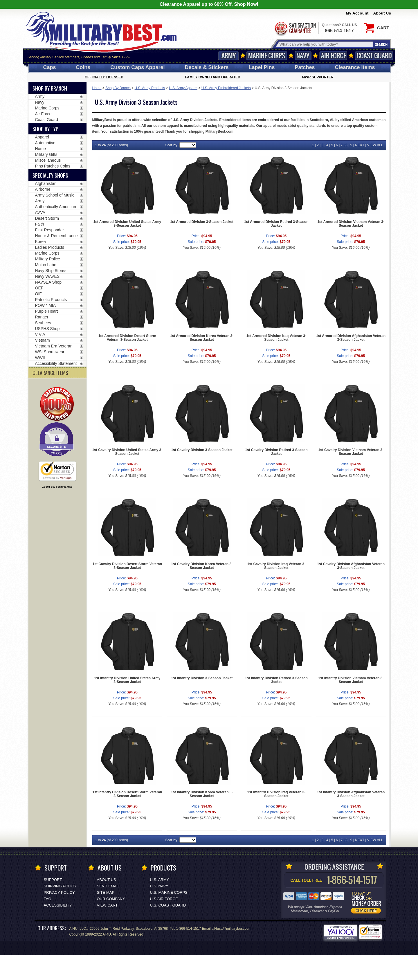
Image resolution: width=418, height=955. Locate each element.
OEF (39, 288)
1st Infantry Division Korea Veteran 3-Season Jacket (202, 794)
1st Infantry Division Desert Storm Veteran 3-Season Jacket (127, 794)
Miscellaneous (48, 160)
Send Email (108, 886)
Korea (40, 241)
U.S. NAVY (159, 886)
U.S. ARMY (159, 879)
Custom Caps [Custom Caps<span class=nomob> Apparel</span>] (137, 67)
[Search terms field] (325, 44)
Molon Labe (45, 264)
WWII (40, 357)
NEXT (359, 145)
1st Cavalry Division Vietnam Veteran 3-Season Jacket (350, 452)
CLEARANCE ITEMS (50, 372)
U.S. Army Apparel (183, 88)
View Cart (107, 905)
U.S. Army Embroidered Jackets (226, 88)
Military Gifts (46, 154)
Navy (303, 55)
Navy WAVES (47, 276)
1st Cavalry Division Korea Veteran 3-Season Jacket (202, 566)
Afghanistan (46, 183)
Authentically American (55, 206)
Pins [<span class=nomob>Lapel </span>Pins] (262, 67)
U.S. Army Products (150, 88)
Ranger (41, 317)
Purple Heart (46, 311)
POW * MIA (45, 305)
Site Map (106, 892)
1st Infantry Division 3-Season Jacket (202, 678)
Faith (39, 224)
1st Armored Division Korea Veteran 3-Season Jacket (201, 338)
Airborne (43, 189)
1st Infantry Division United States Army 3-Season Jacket (127, 680)
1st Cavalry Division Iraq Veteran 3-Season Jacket (276, 566)
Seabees (43, 322)
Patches (305, 67)
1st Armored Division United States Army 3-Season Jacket (127, 224)
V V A (40, 334)
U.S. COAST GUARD (168, 905)
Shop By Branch (118, 88)
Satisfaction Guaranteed (295, 28)
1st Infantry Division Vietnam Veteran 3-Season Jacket (350, 680)
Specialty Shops (50, 175)
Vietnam (42, 340)
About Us (382, 13)
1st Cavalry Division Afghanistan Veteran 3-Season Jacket (351, 566)
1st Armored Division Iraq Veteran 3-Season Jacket (276, 338)
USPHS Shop (47, 328)
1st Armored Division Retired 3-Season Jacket (276, 224)
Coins (83, 67)
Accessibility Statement (56, 363)
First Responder (49, 230)
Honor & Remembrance (56, 235)
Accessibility (58, 905)
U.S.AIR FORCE (164, 899)
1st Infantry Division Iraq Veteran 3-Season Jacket (276, 794)
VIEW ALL (375, 145)
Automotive (45, 142)
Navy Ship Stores (50, 270)
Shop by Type (46, 129)
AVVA (40, 212)
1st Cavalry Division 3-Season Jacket (201, 450)
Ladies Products (49, 247)
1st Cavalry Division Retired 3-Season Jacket (276, 452)
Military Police (47, 259)
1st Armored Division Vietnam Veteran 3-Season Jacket (350, 224)
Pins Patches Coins (52, 166)
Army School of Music (54, 195)
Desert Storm (47, 218)
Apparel (42, 137)
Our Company (111, 899)
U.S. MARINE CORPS (169, 892)
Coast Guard (374, 55)
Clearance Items (355, 67)
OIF (38, 293)
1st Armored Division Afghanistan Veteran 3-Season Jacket (350, 338)
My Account (357, 13)
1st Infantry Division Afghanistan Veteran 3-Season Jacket (351, 794)
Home (97, 88)
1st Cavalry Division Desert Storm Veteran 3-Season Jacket (127, 566)
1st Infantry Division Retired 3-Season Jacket (276, 680)
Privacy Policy (59, 892)
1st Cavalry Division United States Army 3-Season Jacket (127, 452)
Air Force (333, 55)
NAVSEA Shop (48, 282)
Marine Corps (266, 55)
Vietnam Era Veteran (54, 346)
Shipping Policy (60, 886)
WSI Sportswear (49, 351)
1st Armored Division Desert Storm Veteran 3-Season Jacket (127, 338)
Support (53, 879)
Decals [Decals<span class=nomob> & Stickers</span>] (207, 67)
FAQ (47, 899)
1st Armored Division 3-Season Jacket (201, 222)
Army (228, 55)
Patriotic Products (51, 299)
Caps (49, 67)
